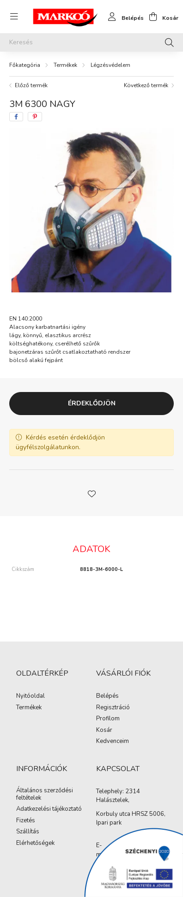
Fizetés (25, 821)
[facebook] (16, 116)
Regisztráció (113, 708)
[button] (91, 493)
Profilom (108, 719)
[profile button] (123, 16)
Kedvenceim (112, 741)
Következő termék (146, 85)
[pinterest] (35, 116)
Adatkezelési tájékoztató (49, 809)
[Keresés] (91, 42)
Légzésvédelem (110, 65)
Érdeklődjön (92, 403)
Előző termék (31, 85)
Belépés (107, 696)
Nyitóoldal (30, 696)
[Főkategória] (24, 65)
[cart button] (161, 16)
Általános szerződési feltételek (44, 794)
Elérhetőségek (35, 843)
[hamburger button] (14, 16)
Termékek (65, 65)
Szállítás (27, 832)
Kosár (104, 730)
